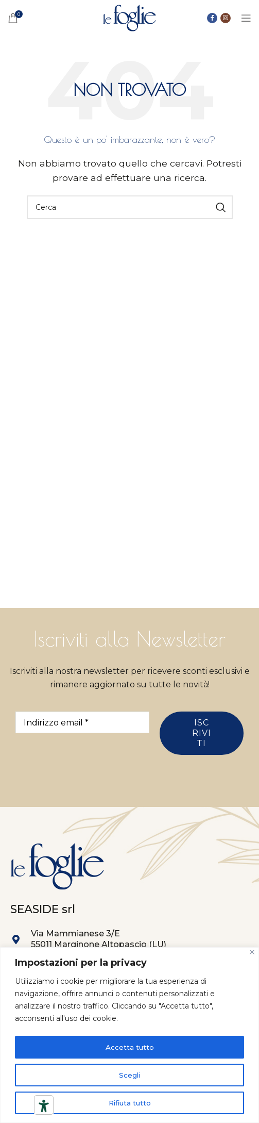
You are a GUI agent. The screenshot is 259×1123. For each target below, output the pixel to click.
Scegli (129, 1075)
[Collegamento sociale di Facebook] (212, 18)
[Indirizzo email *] (82, 722)
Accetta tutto (129, 1047)
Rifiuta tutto (129, 1103)
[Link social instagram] (225, 18)
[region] (129, 1035)
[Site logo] (129, 17)
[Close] (252, 953)
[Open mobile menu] (246, 18)
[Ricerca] (130, 207)
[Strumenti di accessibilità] (44, 1106)
